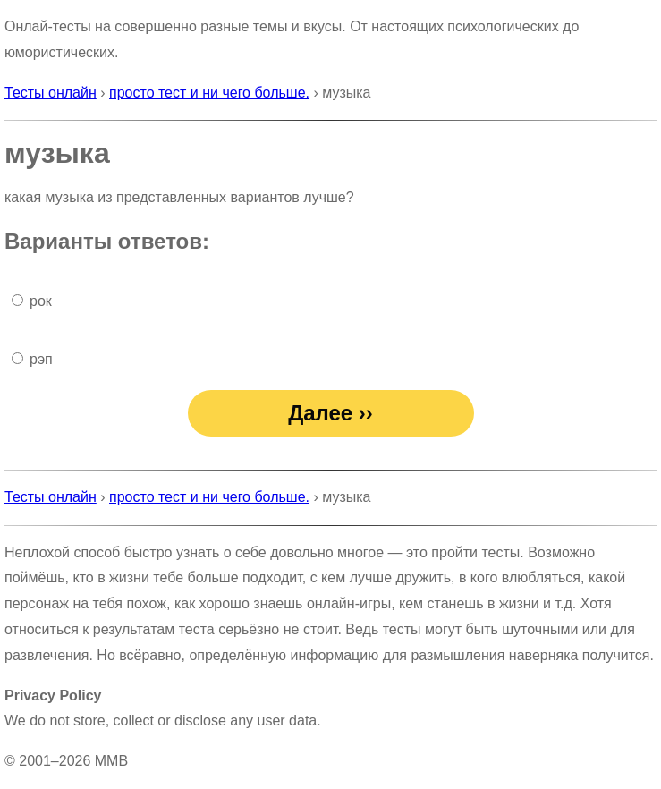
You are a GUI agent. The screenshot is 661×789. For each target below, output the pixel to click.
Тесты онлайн (50, 92)
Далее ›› (330, 413)
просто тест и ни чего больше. (209, 92)
